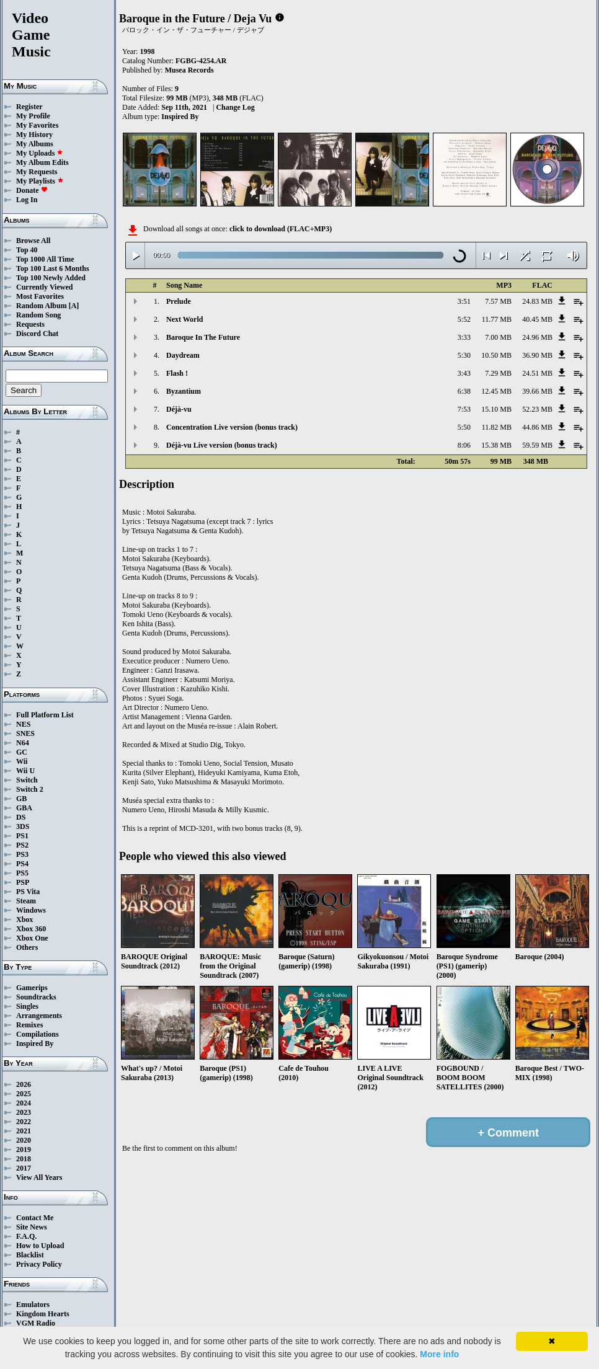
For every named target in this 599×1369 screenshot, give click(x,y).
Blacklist (30, 1255)
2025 (23, 1093)
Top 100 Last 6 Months (52, 268)
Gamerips (32, 987)
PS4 (22, 863)
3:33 (464, 337)
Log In (26, 199)
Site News (31, 1227)
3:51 (464, 301)
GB (21, 798)
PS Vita (28, 891)
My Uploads (39, 153)
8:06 (464, 445)
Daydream (183, 355)
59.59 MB (537, 445)
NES (23, 724)
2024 (23, 1103)
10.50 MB (496, 355)
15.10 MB (496, 409)
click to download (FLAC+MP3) (280, 228)
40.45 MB (537, 319)
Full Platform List (45, 715)
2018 (23, 1158)
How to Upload (40, 1245)
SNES (25, 733)
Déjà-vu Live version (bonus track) (221, 445)
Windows (31, 910)
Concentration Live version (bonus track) (232, 427)
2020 (23, 1140)
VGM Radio (35, 1323)
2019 (23, 1149)
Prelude (178, 301)
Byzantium (183, 391)
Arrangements (39, 1015)
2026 (23, 1084)
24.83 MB (537, 301)
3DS (22, 826)
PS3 (22, 854)
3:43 (464, 373)
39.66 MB (537, 391)
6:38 (464, 391)
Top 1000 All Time (45, 259)
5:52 (464, 319)
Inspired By (34, 1043)
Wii (21, 761)
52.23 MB (537, 409)
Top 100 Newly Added (51, 277)
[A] (74, 305)
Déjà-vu (179, 409)
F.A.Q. (26, 1236)
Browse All (33, 240)
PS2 (22, 845)
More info (439, 1354)
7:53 (464, 409)
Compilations (37, 1034)
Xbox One (32, 938)
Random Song (38, 315)
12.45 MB (496, 391)
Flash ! (177, 373)
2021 (23, 1131)
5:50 (464, 427)
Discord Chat (37, 333)
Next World (184, 319)
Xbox (24, 919)
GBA (24, 808)
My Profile (33, 116)
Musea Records (189, 70)
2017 (23, 1168)
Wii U (25, 770)
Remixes (29, 1025)
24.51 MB (537, 373)
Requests (30, 324)
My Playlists (40, 181)
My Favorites (37, 125)
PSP (22, 882)
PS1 (22, 835)
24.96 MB (537, 337)
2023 (23, 1112)
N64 (22, 742)
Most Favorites (40, 296)
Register (29, 106)
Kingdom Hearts (42, 1313)
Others (27, 947)
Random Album (41, 305)
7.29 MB (498, 373)
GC (21, 752)
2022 (23, 1121)
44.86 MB (537, 427)
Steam (26, 901)
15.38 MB (496, 445)
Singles (27, 1006)
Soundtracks (36, 997)
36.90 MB (537, 355)
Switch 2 (29, 789)
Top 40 (27, 250)
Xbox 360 (31, 928)
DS (20, 817)
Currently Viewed (44, 287)
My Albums (34, 144)
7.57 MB (498, 301)
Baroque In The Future (203, 337)
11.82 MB (497, 427)
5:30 (464, 355)
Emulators (33, 1304)
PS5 (22, 873)
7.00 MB (498, 337)
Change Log (235, 107)
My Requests (36, 171)
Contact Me (34, 1217)
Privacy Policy (39, 1264)
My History (34, 134)
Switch (27, 780)
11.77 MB (497, 319)
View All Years (39, 1177)
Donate (32, 190)
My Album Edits (42, 162)
